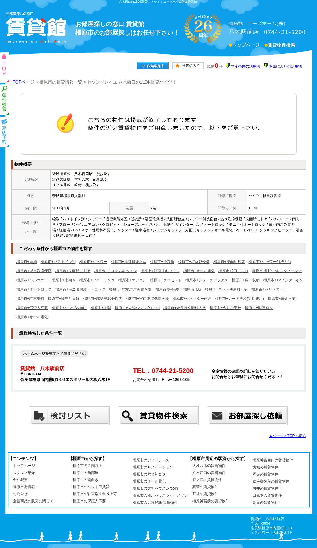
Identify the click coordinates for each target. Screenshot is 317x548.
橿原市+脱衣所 (162, 262)
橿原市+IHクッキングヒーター (277, 271)
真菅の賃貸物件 (205, 487)
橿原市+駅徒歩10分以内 (102, 298)
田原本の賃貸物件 (267, 495)
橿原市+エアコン (132, 280)
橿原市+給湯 (26, 262)
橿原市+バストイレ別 (58, 262)
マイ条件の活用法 (245, 66)
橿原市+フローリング (97, 280)
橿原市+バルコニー (32, 280)
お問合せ (20, 494)
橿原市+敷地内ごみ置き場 (130, 289)
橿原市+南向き (64, 280)
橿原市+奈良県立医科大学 (184, 308)
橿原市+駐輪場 (167, 289)
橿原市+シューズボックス (206, 280)
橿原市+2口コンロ (233, 271)
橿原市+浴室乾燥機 (194, 262)
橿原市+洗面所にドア (73, 271)
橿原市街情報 (24, 487)
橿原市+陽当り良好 (63, 298)
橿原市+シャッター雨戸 (191, 298)
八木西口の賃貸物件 (209, 473)
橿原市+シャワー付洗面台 (270, 262)
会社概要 (20, 480)
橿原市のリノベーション (153, 467)
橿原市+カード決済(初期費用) (239, 298)
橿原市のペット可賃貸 (91, 487)
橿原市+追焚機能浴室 (128, 262)
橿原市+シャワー (93, 262)
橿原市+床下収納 (246, 280)
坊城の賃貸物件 (265, 467)
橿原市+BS (192, 289)
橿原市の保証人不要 (89, 501)
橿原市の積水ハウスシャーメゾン (160, 495)
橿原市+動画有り (259, 308)
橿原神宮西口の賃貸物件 (273, 460)
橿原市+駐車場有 (30, 298)
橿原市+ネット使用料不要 (226, 289)
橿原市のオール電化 (149, 481)
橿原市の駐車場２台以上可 (95, 494)
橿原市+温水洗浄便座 (34, 271)
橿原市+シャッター (267, 289)
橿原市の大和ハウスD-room (155, 488)
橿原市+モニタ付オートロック (80, 289)
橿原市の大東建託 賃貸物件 (155, 502)
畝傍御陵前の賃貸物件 (271, 481)
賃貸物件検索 (281, 46)
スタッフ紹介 (24, 473)
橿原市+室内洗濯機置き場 (147, 298)
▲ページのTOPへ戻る (287, 436)
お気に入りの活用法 (285, 66)
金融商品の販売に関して (33, 501)
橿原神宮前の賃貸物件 (210, 501)
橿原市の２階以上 (87, 466)
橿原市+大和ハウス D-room (137, 308)
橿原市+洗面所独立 (229, 262)
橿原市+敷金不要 (282, 298)
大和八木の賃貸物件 (209, 466)
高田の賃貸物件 (265, 502)
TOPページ (24, 82)
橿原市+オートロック (34, 289)
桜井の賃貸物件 (265, 488)
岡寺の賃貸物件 (265, 474)
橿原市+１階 (101, 308)
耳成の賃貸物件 (205, 494)
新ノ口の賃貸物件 (207, 480)
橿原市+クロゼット (166, 280)
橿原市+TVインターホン (283, 280)
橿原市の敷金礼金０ (149, 474)
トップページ (246, 46)
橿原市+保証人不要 (32, 308)
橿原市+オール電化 (199, 271)
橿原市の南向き (86, 480)
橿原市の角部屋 (86, 473)
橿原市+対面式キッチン (160, 271)
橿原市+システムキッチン (115, 271)
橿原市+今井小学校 (225, 308)
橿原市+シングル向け (69, 308)
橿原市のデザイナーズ (151, 460)
